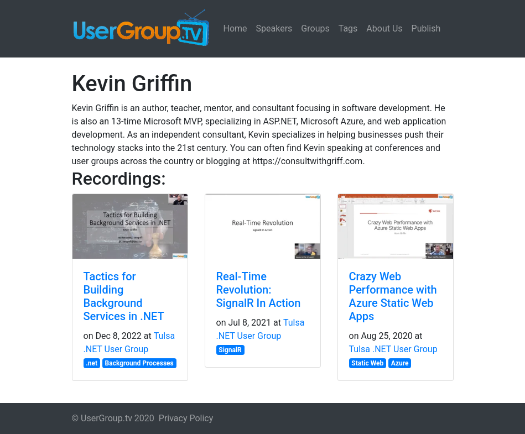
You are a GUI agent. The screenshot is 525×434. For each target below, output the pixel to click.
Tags (348, 28)
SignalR (230, 350)
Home (235, 28)
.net (91, 363)
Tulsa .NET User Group (393, 349)
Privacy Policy (186, 418)
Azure (400, 363)
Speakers (274, 28)
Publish (426, 28)
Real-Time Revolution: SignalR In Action (258, 290)
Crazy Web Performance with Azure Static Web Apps (393, 296)
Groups (315, 28)
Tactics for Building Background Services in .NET (124, 296)
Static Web (367, 363)
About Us (384, 28)
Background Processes (139, 363)
